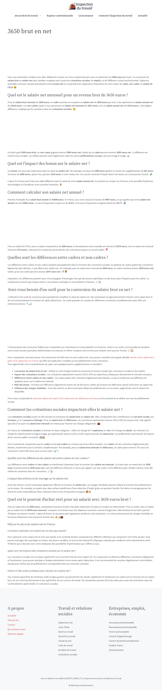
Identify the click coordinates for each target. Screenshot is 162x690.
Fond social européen (119, 631)
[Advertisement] (81, 56)
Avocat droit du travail (29, 16)
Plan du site (13, 620)
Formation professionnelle (121, 622)
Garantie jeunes (116, 649)
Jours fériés (63, 627)
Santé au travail (65, 631)
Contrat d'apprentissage (120, 636)
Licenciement (86, 15)
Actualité (142, 15)
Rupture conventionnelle (60, 15)
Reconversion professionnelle (123, 627)
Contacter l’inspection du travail (115, 15)
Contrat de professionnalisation (124, 640)
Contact (11, 624)
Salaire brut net (65, 622)
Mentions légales (16, 633)
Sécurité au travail (66, 636)
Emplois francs (116, 645)
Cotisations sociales (67, 654)
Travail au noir (65, 640)
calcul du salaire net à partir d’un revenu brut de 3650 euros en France (65, 398)
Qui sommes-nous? (17, 629)
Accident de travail (67, 649)
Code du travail (65, 645)
